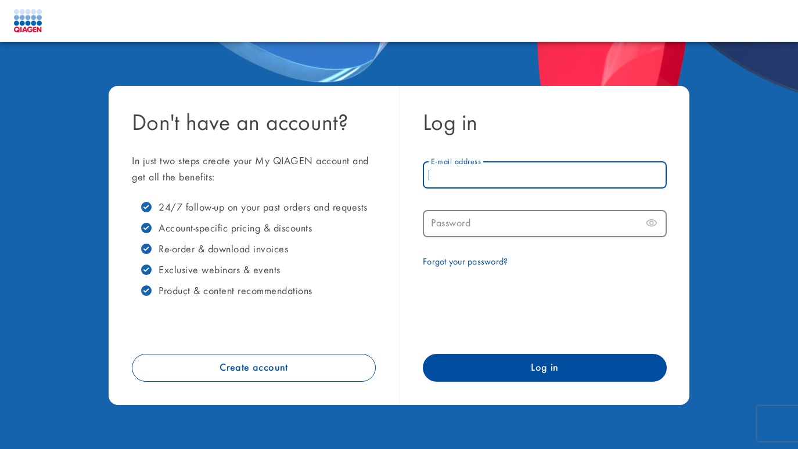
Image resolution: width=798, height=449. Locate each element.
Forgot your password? (465, 262)
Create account (254, 368)
